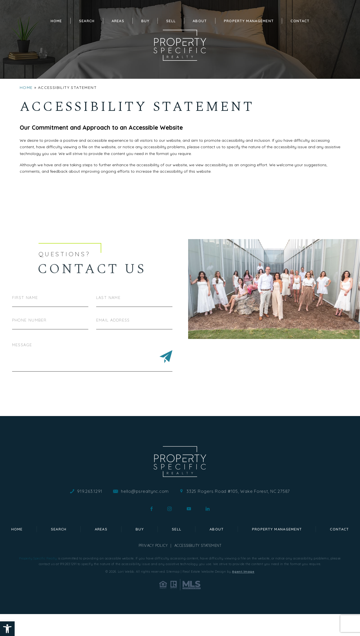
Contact (300, 21)
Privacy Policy (153, 567)
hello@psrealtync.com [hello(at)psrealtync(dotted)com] (145, 513)
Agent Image (243, 593)
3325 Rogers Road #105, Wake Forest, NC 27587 (238, 513)
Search (87, 21)
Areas (118, 21)
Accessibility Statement (198, 567)
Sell (171, 21)
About (200, 21)
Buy (145, 21)
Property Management (249, 21)
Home (56, 21)
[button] (7, 628)
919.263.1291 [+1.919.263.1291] (89, 513)
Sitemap (172, 593)
